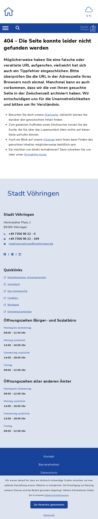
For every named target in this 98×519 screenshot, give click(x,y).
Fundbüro (11, 293)
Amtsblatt (12, 279)
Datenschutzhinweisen (57, 495)
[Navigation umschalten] (5, 28)
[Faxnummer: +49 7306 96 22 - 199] (49, 234)
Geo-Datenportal (16, 286)
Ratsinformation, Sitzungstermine (25, 272)
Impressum (49, 515)
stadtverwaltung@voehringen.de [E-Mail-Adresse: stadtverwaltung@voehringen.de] (31, 239)
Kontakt (49, 452)
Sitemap (49, 135)
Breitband (11, 300)
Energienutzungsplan (18, 307)
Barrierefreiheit (49, 460)
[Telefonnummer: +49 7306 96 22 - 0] (49, 229)
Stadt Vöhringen (33, 189)
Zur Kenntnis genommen (49, 504)
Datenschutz (49, 468)
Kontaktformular (35, 150)
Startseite (51, 110)
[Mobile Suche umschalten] (17, 28)
